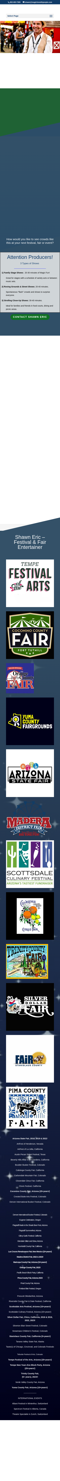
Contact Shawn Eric (30, 317)
